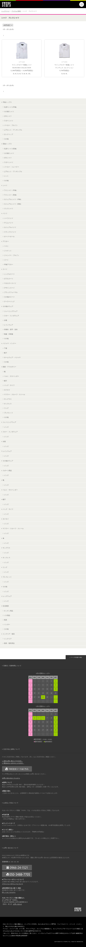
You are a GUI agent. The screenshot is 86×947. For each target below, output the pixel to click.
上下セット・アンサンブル (13, 130)
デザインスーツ (9, 288)
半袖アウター (8, 264)
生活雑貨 (6, 606)
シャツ (5, 185)
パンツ (5, 213)
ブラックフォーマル (11, 292)
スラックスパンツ (10, 232)
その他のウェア (8, 306)
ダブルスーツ (8, 278)
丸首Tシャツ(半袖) (10, 107)
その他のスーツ (9, 297)
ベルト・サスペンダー (11, 376)
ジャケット (8, 250)
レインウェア (8, 325)
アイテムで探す (16, 11)
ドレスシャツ (8, 208)
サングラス (8, 399)
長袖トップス (7, 144)
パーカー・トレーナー (11, 167)
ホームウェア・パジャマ (12, 357)
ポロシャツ (8, 116)
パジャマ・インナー (9, 343)
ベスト (6, 246)
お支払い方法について (10, 803)
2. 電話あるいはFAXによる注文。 (13, 763)
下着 (5, 348)
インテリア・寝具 (9, 634)
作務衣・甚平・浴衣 (11, 329)
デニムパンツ (8, 223)
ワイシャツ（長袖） (11, 195)
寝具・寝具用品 (9, 643)
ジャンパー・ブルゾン (11, 255)
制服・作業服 (8, 334)
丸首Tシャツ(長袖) (10, 148)
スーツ (5, 269)
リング (6, 408)
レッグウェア (7, 596)
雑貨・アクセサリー (9, 367)
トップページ (5, 11)
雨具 (5, 620)
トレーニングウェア (11, 311)
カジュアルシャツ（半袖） (13, 199)
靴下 (5, 353)
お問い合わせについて (10, 848)
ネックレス (8, 403)
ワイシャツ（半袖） (11, 190)
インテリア (8, 639)
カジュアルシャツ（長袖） (13, 204)
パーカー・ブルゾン (11, 125)
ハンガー (7, 624)
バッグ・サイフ (9, 385)
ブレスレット (8, 413)
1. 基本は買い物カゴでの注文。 (12, 761)
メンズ (6, 427)
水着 (5, 320)
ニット (6, 176)
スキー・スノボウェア (11, 315)
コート (6, 260)
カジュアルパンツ (10, 227)
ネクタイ (7, 390)
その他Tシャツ (9, 111)
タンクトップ (8, 134)
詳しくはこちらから (8, 892)
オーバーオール (9, 236)
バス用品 (7, 615)
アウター (6, 241)
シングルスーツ (9, 274)
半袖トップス (7, 102)
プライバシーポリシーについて (12, 884)
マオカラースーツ (10, 283)
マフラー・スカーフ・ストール (14, 394)
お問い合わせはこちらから (11, 778)
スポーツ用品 (7, 470)
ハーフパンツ (8, 218)
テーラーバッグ (9, 301)
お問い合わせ (17, 904)
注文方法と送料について (11, 749)
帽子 (5, 381)
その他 (6, 139)
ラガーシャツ (8, 120)
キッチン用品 (8, 611)
